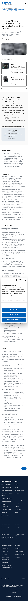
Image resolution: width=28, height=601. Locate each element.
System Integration (6, 509)
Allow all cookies (14, 309)
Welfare (16, 487)
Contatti (17, 528)
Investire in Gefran (5, 528)
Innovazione (18, 509)
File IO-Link (17, 545)
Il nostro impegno (19, 500)
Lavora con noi (18, 497)
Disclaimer (22, 590)
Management (4, 548)
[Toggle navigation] (26, 3)
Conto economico (5, 542)
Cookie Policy (15, 590)
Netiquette (14, 592)
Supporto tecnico (19, 531)
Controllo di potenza (6, 501)
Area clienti (17, 557)
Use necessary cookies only (13, 319)
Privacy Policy (7, 590)
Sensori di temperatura (6, 490)
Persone (17, 503)
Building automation (6, 519)
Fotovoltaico (4, 512)
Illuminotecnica (5, 515)
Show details (20, 305)
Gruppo (16, 484)
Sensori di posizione (6, 484)
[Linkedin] (3, 578)
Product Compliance (19, 551)
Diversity (17, 493)
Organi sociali (4, 551)
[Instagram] (9, 578)
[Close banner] (25, 280)
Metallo (4, 18)
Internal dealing (5, 562)
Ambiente (17, 506)
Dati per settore (5, 534)
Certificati (17, 548)
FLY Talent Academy (19, 490)
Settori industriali (9, 8)
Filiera (16, 512)
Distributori (17, 539)
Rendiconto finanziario (6, 545)
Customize (14, 314)
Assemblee (4, 554)
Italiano (23, 578)
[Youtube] (6, 578)
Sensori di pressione (6, 487)
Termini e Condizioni (19, 554)
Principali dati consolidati (7, 531)
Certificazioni (18, 542)
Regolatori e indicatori (6, 498)
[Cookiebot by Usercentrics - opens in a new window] (16, 280)
